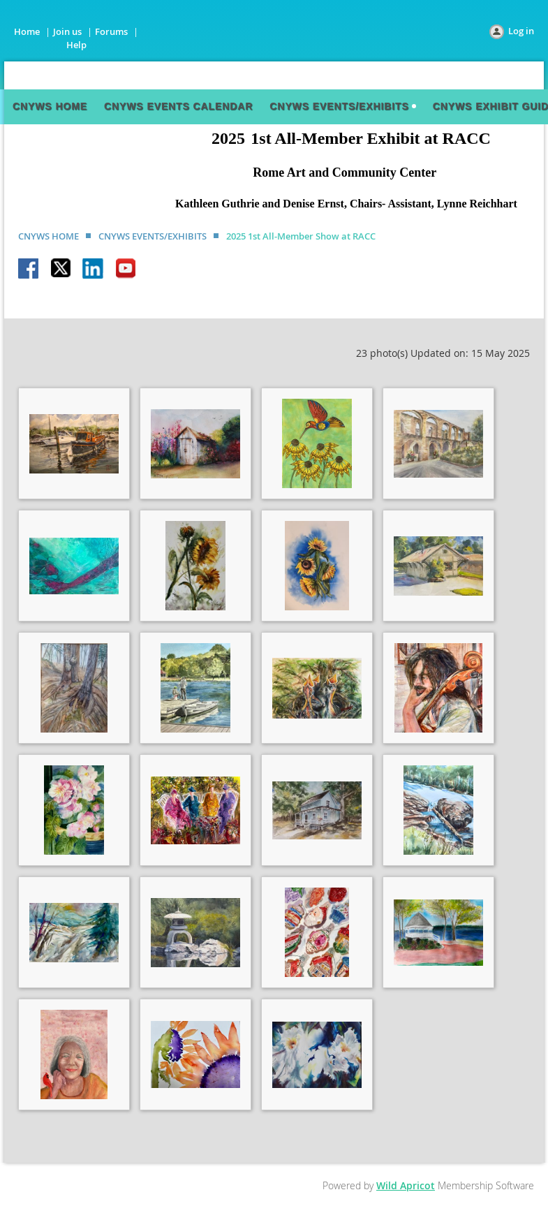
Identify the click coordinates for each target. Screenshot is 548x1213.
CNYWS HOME (48, 236)
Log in (521, 30)
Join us (67, 31)
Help (76, 44)
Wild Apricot (405, 1185)
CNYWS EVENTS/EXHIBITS (152, 236)
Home (27, 31)
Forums (111, 31)
